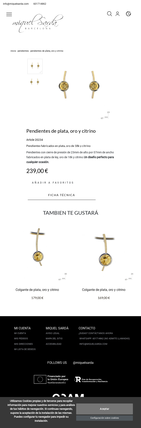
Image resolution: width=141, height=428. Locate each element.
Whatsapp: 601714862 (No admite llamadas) (104, 338)
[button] (9, 14)
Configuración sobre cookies (104, 418)
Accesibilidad (53, 344)
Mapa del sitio (54, 338)
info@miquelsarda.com (16, 3)
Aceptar (104, 409)
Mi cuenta (20, 333)
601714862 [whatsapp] (39, 3)
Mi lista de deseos (25, 349)
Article (30, 139)
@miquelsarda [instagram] (83, 363)
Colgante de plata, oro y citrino (37, 290)
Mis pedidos (21, 338)
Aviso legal (53, 333)
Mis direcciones (23, 344)
